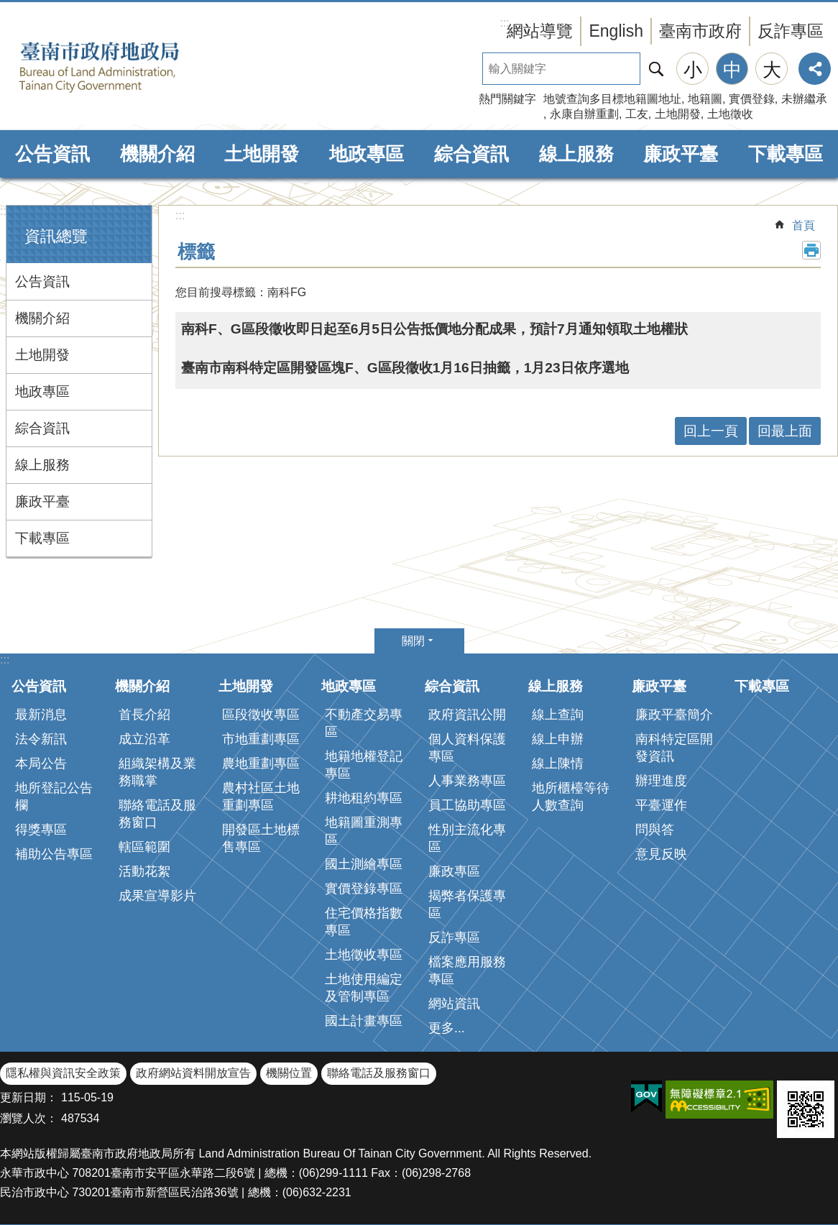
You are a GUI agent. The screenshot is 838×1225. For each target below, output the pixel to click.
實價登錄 (752, 99)
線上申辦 (558, 739)
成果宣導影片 (157, 896)
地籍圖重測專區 (363, 831)
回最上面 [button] (785, 431)
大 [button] (772, 70)
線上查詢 (558, 714)
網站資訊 (454, 1003)
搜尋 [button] (656, 68)
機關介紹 (157, 154)
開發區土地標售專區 (261, 838)
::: (4, 211)
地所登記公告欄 (54, 796)
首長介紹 (144, 714)
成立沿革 (144, 739)
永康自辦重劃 (584, 114)
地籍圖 (705, 99)
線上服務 (576, 154)
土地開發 (678, 114)
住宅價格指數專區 (363, 921)
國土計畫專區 (363, 1021)
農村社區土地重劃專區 (261, 796)
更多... (446, 1028)
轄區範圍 (144, 847)
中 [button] (732, 70)
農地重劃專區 (261, 763)
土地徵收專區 (363, 955)
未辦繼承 (804, 99)
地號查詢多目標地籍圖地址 (612, 99)
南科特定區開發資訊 (674, 747)
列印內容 (811, 250)
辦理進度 (661, 781)
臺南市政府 (700, 31)
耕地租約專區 (363, 798)
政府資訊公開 (467, 714)
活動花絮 (144, 871)
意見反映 (661, 854)
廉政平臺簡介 (674, 714)
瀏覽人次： (28, 1118)
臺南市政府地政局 (122, 67)
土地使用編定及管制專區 (363, 988)
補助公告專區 (54, 854)
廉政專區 (454, 871)
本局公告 (41, 763)
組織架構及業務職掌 (157, 772)
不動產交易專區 (363, 723)
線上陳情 (558, 763)
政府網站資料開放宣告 (193, 1073)
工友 (636, 114)
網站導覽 (540, 31)
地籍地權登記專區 (363, 765)
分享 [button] (814, 68)
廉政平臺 (680, 154)
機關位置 (289, 1073)
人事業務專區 (467, 781)
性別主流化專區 (467, 838)
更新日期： (28, 1097)
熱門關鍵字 (507, 99)
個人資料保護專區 (467, 747)
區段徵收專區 (261, 714)
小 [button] (692, 70)
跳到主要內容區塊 (7, 7)
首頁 (803, 225)
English (616, 31)
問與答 (654, 829)
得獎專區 (41, 829)
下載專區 (785, 154)
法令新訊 (41, 739)
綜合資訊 (471, 154)
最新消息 (41, 714)
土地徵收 (730, 114)
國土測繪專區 (363, 864)
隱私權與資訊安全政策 (63, 1073)
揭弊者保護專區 (467, 904)
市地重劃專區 (261, 739)
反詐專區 (791, 31)
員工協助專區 (467, 805)
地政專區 (366, 154)
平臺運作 (661, 805)
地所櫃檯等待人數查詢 (570, 796)
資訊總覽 (56, 236)
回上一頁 (710, 431)
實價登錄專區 (363, 888)
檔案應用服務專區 (467, 970)
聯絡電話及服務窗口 (157, 814)
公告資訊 (52, 154)
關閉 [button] (413, 641)
